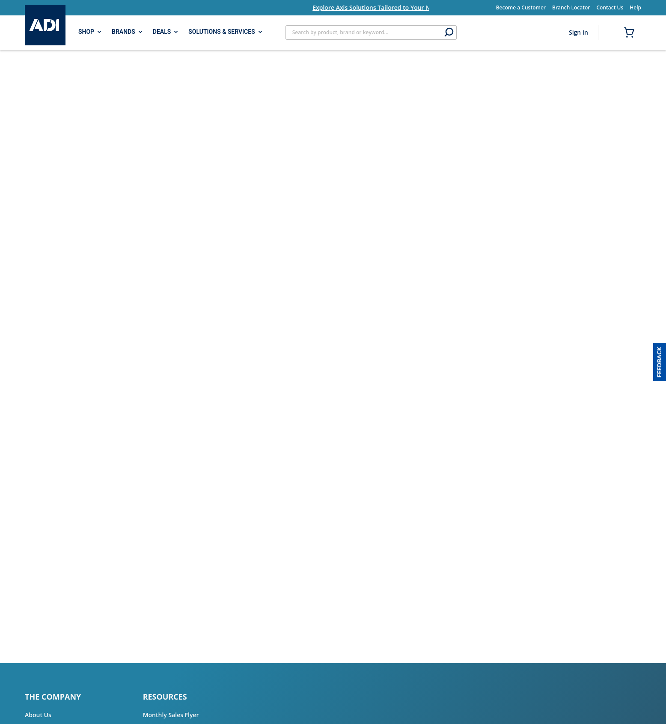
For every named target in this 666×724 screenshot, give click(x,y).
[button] (659, 362)
